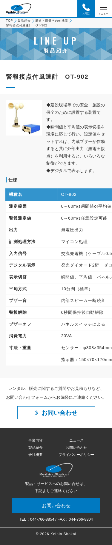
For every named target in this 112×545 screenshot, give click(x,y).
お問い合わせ (76, 447)
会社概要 (35, 455)
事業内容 (35, 440)
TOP (9, 20)
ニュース (76, 440)
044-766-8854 (42, 519)
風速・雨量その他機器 (51, 20)
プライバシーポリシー (76, 455)
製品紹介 (24, 20)
